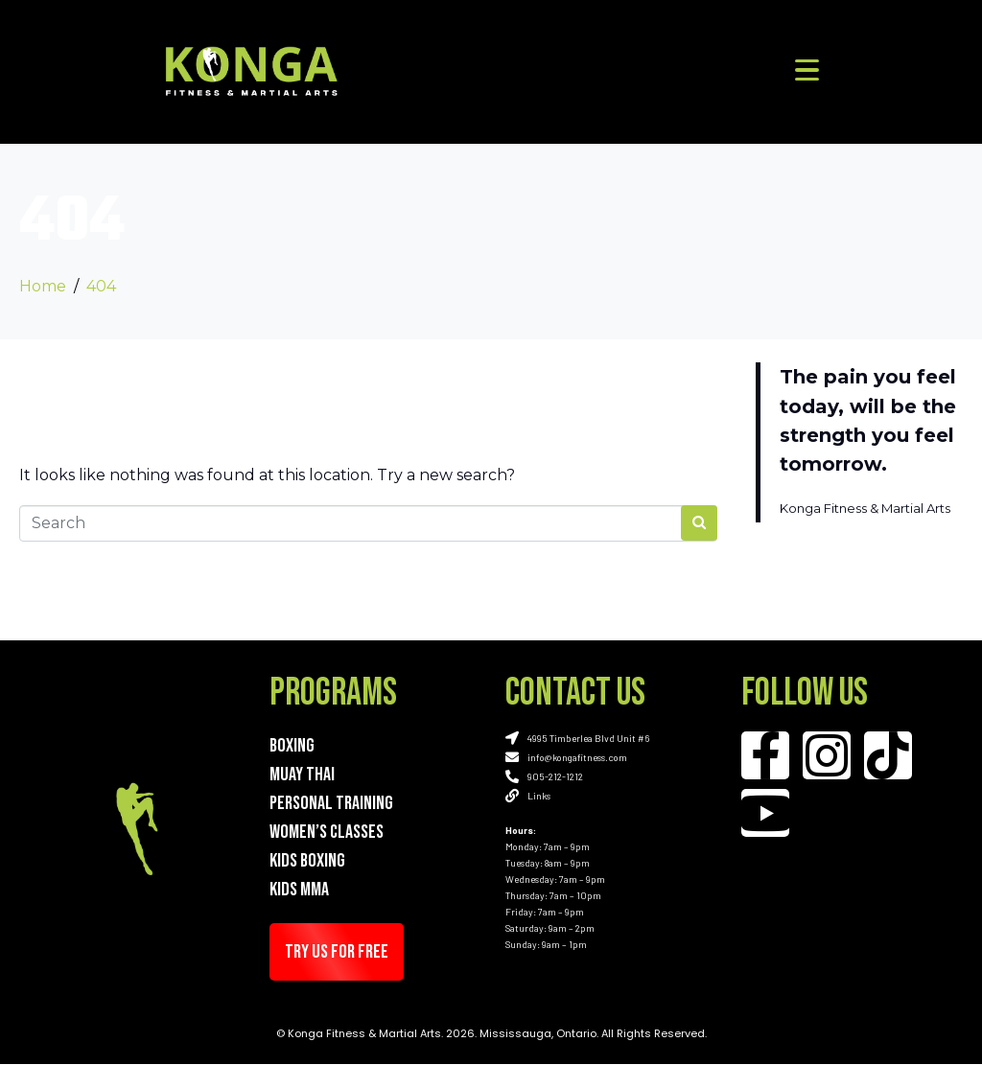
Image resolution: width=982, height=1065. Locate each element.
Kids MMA (299, 889)
